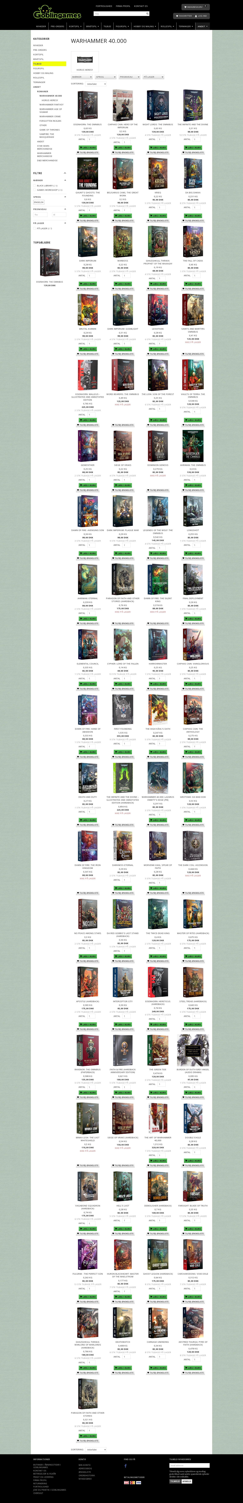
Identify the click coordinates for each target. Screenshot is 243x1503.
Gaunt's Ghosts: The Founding (88, 194)
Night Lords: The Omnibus (158, 124)
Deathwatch (123, 1342)
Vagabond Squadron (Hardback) (87, 1207)
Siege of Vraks (122, 465)
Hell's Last (123, 1205)
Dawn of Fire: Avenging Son (87, 530)
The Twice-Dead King (158, 933)
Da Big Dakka (193, 192)
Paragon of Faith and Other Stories (87, 1414)
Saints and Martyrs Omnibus (193, 330)
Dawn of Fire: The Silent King (158, 600)
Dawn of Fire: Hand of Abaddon (88, 730)
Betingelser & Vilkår (44, 1473)
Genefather (88, 465)
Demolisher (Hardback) (158, 1205)
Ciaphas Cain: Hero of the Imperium (123, 126)
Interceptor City (123, 1001)
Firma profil (123, 6)
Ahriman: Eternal (88, 598)
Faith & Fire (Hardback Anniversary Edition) (123, 1071)
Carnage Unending (158, 1342)
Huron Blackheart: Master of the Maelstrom (123, 1275)
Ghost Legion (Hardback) (158, 1273)
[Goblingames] (57, 11)
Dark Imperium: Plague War (123, 530)
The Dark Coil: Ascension (193, 865)
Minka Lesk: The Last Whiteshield (87, 1139)
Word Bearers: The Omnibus (122, 394)
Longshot (193, 530)
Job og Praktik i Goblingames (49, 1490)
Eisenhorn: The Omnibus (49, 282)
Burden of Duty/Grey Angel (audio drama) (193, 1071)
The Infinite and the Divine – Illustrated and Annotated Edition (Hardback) (123, 800)
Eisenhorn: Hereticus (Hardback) (157, 1003)
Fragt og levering (43, 1477)
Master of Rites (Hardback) (193, 933)
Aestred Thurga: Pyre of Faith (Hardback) (193, 1343)
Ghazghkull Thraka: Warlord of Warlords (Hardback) (88, 1345)
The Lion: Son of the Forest (158, 394)
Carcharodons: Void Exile (193, 1273)
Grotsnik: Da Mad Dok (193, 797)
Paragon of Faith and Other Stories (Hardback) (122, 600)
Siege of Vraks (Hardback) (123, 1137)
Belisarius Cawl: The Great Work (123, 194)
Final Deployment (193, 598)
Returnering (40, 1483)
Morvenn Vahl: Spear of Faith (158, 866)
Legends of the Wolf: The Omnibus (158, 532)
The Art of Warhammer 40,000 (158, 1139)
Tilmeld (175, 1481)
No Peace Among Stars (87, 933)
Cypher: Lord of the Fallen (123, 663)
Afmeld (187, 1481)
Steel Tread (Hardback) (193, 1001)
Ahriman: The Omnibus (193, 465)
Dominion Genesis (158, 465)
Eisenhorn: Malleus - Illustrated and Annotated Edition (88, 397)
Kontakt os (141, 6)
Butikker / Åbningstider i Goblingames (47, 1466)
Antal (82, 139)
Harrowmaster (158, 663)
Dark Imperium (87, 260)
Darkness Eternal (122, 865)
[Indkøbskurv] (195, 7)
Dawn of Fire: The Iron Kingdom (88, 866)
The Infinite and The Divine (193, 124)
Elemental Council (88, 663)
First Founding (123, 728)
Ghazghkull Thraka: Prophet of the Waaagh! (158, 262)
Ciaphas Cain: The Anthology (193, 730)
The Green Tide (157, 1069)
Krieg (158, 192)
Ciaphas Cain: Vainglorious (193, 663)
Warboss (122, 260)
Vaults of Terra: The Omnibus (193, 395)
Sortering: (77, 83)
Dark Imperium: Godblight (123, 328)
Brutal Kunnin (87, 328)
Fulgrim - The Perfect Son (88, 1273)
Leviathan (158, 328)
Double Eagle (193, 1137)
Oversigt (38, 1493)
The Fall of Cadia (193, 260)
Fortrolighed (104, 6)
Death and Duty (88, 797)
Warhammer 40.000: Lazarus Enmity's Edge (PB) (158, 798)
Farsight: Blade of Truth (193, 1205)
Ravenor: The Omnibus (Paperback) (88, 1071)
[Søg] (147, 13)
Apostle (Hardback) (87, 1001)
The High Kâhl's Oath (158, 728)
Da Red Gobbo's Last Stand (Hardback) (123, 935)
